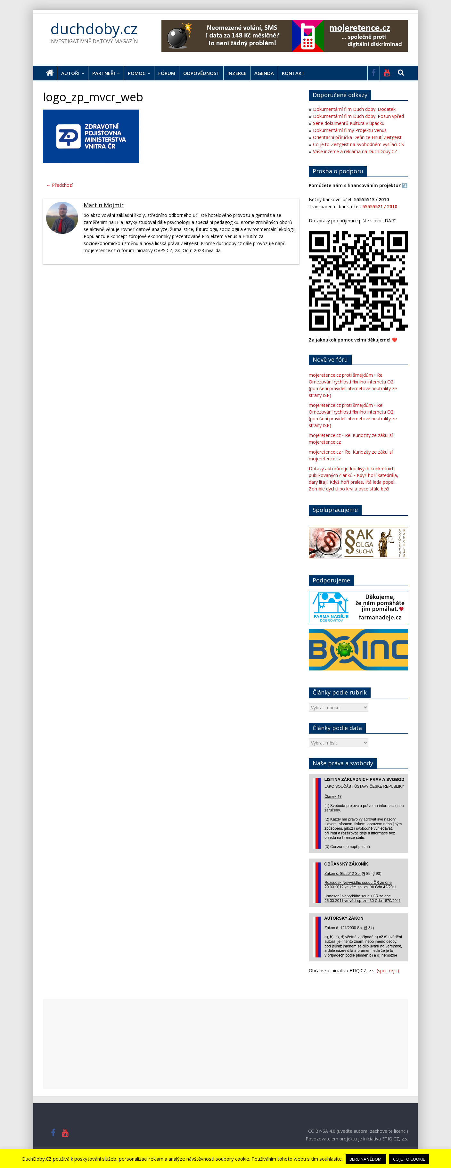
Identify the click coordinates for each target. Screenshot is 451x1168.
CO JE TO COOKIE (409, 1159)
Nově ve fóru (330, 359)
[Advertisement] (225, 1044)
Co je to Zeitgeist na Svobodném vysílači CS (358, 144)
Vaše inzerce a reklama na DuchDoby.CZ (355, 151)
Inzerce (236, 73)
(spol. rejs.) (388, 970)
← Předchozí (59, 185)
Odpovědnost (201, 73)
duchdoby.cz (93, 28)
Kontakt (293, 73)
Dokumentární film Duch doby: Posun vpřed (358, 116)
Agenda (264, 73)
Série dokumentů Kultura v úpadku (348, 123)
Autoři (70, 73)
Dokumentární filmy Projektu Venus (350, 130)
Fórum (166, 73)
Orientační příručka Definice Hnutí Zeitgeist (357, 137)
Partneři (103, 73)
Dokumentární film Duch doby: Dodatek (354, 109)
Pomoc (136, 73)
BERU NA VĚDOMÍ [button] (365, 1159)
